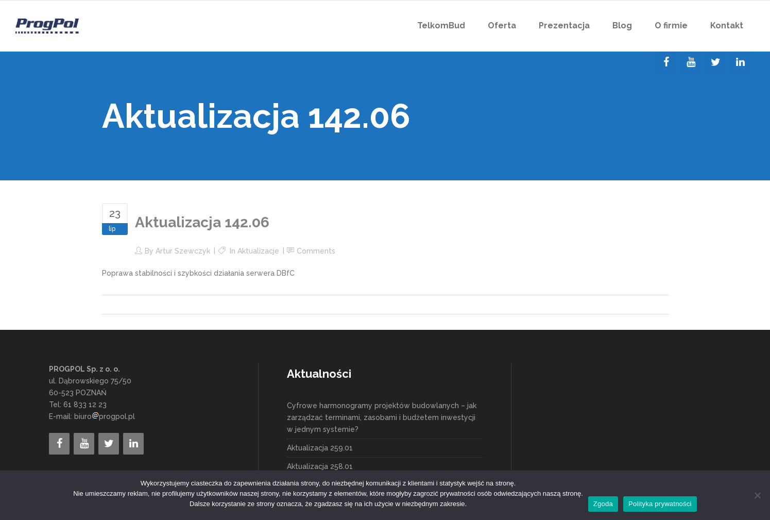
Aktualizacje (258, 251)
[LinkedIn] (740, 62)
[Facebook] (666, 62)
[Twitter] (715, 62)
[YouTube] (690, 62)
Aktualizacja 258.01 (320, 466)
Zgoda (603, 504)
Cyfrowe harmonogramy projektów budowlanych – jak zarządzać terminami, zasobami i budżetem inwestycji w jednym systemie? (381, 417)
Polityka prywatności (660, 504)
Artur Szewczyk (183, 251)
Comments (316, 251)
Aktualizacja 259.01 (320, 448)
